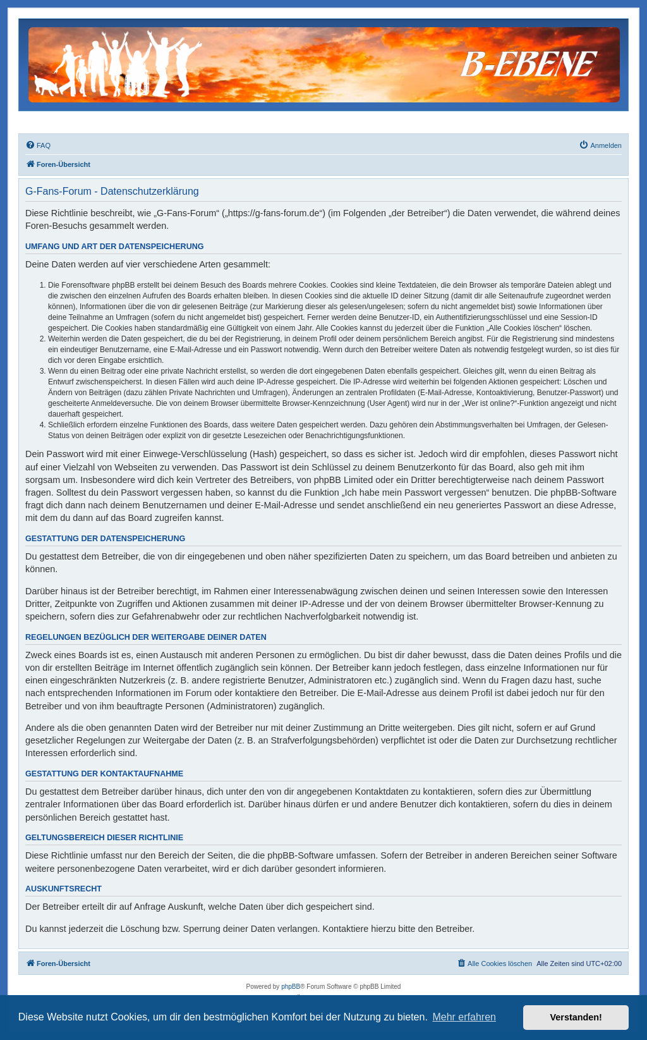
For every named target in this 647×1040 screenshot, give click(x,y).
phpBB (290, 986)
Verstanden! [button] (576, 1017)
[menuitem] (38, 145)
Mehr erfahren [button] (464, 1017)
